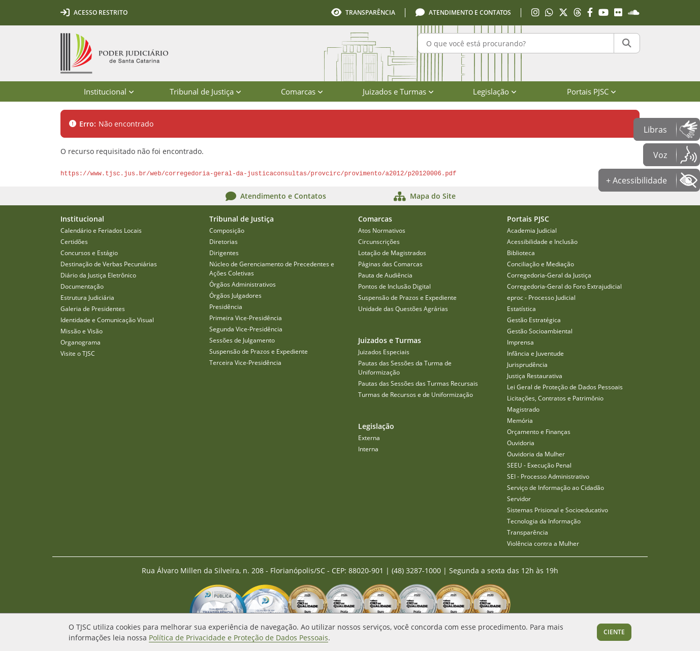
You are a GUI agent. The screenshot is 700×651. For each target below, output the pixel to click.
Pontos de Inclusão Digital (394, 286)
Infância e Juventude (535, 353)
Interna (368, 449)
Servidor (519, 498)
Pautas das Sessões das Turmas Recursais (418, 383)
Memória (520, 420)
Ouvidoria (520, 443)
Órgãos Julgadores (235, 295)
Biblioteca (521, 253)
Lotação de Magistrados (392, 253)
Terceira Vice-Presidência (245, 362)
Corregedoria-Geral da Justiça (549, 275)
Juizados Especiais (383, 352)
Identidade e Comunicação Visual (107, 320)
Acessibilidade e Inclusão (542, 241)
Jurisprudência (527, 364)
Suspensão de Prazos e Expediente (258, 351)
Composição (226, 230)
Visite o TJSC (77, 353)
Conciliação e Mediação (540, 264)
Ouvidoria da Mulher (536, 454)
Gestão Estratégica (534, 320)
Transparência (527, 532)
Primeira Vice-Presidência (245, 318)
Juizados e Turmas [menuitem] (398, 91)
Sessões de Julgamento (242, 340)
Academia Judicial (532, 230)
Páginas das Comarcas (390, 264)
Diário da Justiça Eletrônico (98, 275)
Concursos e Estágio (89, 253)
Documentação (82, 286)
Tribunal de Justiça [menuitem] (205, 91)
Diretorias (223, 241)
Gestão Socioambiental (539, 331)
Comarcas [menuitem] (302, 91)
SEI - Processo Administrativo (548, 476)
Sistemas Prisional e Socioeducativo (557, 510)
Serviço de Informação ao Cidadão (555, 487)
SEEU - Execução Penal (539, 465)
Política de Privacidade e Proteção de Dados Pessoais (238, 637)
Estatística (521, 308)
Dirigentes (224, 253)
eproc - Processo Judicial (541, 297)
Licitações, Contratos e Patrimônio (555, 398)
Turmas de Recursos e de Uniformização (415, 394)
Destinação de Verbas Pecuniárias (108, 264)
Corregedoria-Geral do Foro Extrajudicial (564, 286)
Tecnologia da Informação (544, 521)
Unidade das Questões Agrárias (403, 308)
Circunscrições (379, 241)
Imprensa (520, 342)
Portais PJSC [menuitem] (591, 91)
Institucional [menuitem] (109, 91)
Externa (369, 437)
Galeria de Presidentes (92, 308)
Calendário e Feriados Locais (101, 230)
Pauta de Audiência (385, 275)
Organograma (80, 342)
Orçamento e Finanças (538, 431)
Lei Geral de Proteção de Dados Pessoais (565, 387)
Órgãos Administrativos (242, 284)
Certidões (74, 241)
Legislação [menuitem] (495, 91)
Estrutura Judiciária (87, 297)
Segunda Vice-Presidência (245, 329)
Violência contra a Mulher (543, 543)
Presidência (225, 306)
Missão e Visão (81, 331)
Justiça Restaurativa (534, 375)
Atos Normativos (381, 230)
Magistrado (523, 409)
